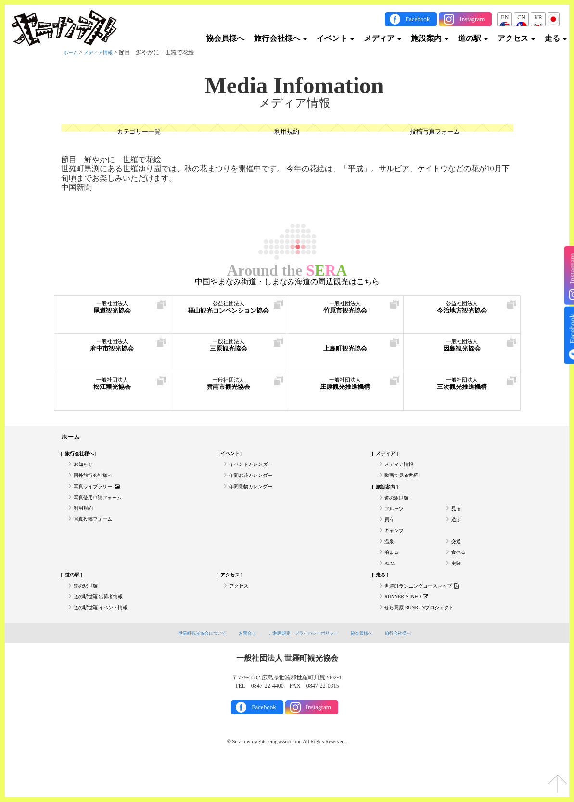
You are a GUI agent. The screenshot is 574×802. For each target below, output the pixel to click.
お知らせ (85, 469)
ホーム (72, 52)
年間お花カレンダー (255, 482)
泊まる (393, 575)
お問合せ (239, 668)
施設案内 (429, 38)
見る (457, 522)
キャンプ (396, 548)
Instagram (472, 19)
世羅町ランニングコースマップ (428, 615)
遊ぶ (457, 535)
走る (556, 38)
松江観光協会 (112, 388)
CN (521, 17)
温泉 (390, 562)
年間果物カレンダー (255, 495)
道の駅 (473, 38)
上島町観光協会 (345, 349)
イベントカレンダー (255, 469)
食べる (460, 575)
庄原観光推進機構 (345, 388)
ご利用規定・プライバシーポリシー (305, 668)
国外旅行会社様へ (97, 482)
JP (553, 17)
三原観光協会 (228, 349)
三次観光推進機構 (462, 388)
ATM (390, 588)
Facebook (418, 19)
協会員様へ (225, 38)
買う (390, 535)
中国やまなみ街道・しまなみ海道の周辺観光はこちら (287, 282)
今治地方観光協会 (462, 311)
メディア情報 (104, 52)
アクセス (516, 38)
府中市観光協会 (112, 349)
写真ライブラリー (101, 495)
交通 (457, 562)
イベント (335, 38)
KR (538, 17)
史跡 (457, 588)
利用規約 (286, 132)
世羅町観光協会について (187, 668)
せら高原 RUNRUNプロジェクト (426, 641)
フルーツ (396, 522)
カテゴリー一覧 (139, 132)
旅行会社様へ (280, 38)
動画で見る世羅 (404, 482)
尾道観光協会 (112, 311)
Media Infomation (294, 85)
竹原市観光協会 (345, 311)
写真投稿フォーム (97, 535)
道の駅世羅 (398, 509)
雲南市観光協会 (228, 388)
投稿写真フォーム (435, 132)
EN (505, 17)
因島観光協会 (462, 349)
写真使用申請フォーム (102, 509)
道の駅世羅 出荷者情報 (103, 628)
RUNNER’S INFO (410, 628)
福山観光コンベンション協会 (228, 316)
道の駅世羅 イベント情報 (106, 641)
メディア (382, 38)
